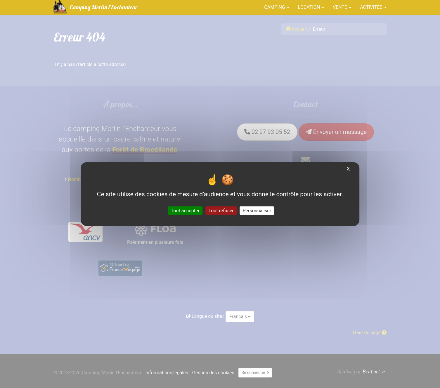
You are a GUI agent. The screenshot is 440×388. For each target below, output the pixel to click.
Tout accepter (185, 210)
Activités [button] (373, 7)
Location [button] (311, 7)
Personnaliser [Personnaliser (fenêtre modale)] (257, 210)
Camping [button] (276, 7)
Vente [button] (342, 7)
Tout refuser (221, 210)
